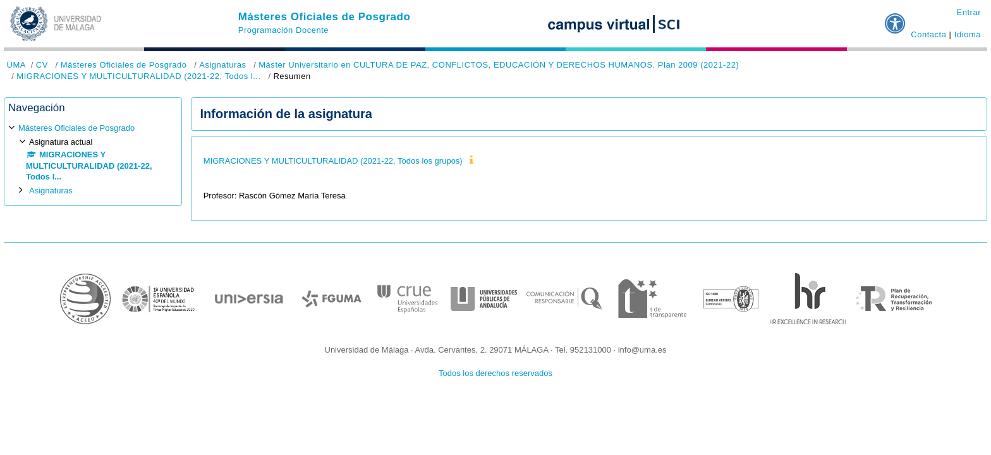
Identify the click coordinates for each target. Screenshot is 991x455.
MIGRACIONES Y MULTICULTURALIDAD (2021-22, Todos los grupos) (333, 161)
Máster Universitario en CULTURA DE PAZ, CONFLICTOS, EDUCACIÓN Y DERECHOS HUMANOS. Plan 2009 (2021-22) (498, 65)
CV (42, 65)
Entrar (968, 12)
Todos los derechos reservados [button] (495, 373)
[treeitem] (93, 159)
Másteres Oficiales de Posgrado (324, 17)
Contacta (928, 34)
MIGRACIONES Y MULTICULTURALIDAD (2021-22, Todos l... (138, 76)
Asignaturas (222, 65)
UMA (16, 65)
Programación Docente (283, 30)
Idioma (967, 34)
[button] (895, 18)
